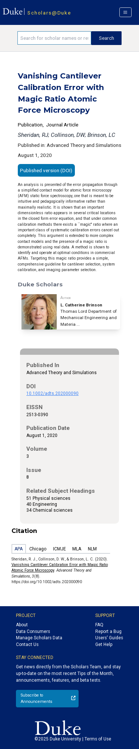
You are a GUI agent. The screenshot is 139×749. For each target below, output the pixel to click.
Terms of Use (98, 739)
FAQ (99, 624)
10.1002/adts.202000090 (52, 393)
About (22, 624)
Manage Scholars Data (39, 637)
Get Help (103, 644)
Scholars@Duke (49, 13)
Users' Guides (109, 637)
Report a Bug (108, 631)
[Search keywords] (54, 38)
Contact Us (27, 644)
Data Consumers (33, 631)
